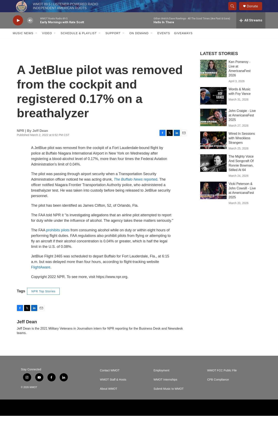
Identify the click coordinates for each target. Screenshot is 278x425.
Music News (23, 42)
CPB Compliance (218, 388)
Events (163, 42)
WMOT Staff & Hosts (113, 388)
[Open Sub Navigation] (36, 42)
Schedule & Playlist (79, 42)
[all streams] (250, 29)
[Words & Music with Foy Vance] (213, 105)
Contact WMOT (110, 379)
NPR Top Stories (43, 300)
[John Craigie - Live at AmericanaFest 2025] (213, 126)
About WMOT (108, 398)
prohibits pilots (58, 239)
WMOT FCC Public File (222, 379)
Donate (255, 11)
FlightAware (41, 276)
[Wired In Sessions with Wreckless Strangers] (213, 149)
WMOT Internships (165, 388)
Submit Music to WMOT (169, 398)
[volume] (30, 29)
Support (113, 42)
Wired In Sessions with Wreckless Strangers (242, 147)
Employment (161, 379)
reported (135, 189)
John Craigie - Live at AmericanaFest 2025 (242, 124)
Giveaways (183, 42)
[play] (18, 29)
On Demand (139, 42)
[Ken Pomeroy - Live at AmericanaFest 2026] (213, 77)
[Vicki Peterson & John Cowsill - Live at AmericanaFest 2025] (213, 199)
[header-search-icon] (234, 11)
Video (47, 42)
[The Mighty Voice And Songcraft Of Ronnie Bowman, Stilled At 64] (213, 172)
